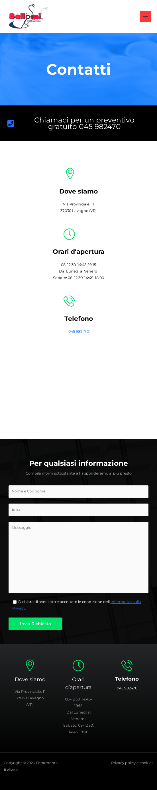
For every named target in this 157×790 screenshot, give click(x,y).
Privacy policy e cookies (132, 763)
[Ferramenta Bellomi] (78, 396)
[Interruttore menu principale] (145, 16)
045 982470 (78, 331)
